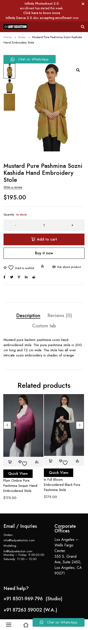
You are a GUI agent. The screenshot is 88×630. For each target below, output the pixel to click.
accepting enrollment (56, 17)
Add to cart (47, 239)
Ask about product (69, 267)
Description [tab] (28, 315)
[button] (78, 70)
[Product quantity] (44, 225)
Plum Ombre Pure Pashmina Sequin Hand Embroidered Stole (20, 485)
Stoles (22, 37)
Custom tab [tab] (44, 325)
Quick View (18, 473)
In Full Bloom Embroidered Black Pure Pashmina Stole (62, 484)
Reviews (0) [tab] (59, 315)
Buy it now (44, 253)
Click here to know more (41, 13)
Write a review (13, 187)
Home (7, 37)
